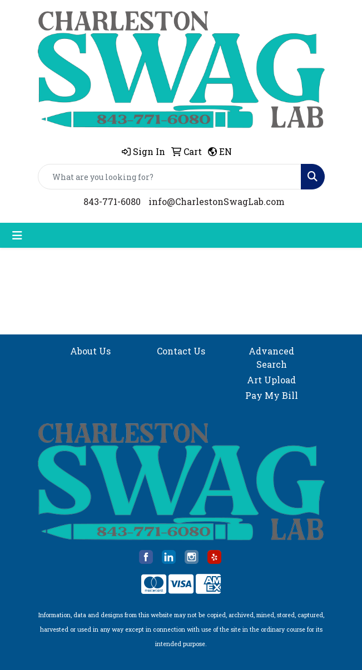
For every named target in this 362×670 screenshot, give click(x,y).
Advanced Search (271, 357)
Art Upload (271, 380)
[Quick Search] (169, 176)
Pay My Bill (271, 395)
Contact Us (181, 351)
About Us (90, 351)
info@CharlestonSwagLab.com (216, 201)
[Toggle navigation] (17, 235)
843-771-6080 (112, 201)
